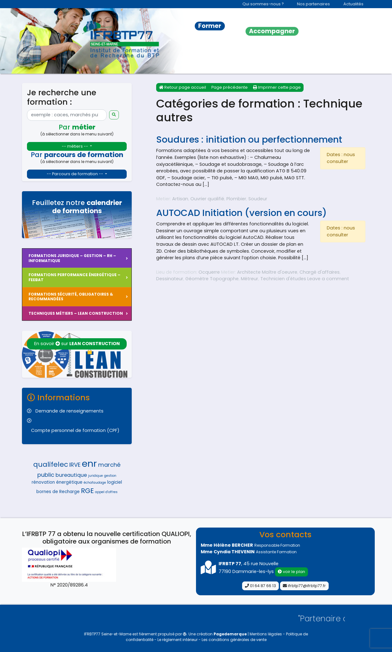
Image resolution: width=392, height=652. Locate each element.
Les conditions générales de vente (234, 639)
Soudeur (257, 199)
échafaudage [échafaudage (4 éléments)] (95, 482)
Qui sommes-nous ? (263, 4)
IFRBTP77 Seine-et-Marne (107, 634)
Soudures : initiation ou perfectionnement (249, 139)
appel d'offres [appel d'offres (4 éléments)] (106, 492)
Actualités (353, 4)
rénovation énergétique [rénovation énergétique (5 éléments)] (57, 482)
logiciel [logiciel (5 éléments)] (114, 482)
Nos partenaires (313, 4)
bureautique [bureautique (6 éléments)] (71, 475)
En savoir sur (77, 343)
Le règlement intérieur (178, 639)
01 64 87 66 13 (260, 585)
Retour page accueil (182, 87)
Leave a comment (328, 279)
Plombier (236, 199)
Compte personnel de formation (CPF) (75, 430)
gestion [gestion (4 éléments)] (110, 475)
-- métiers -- (75, 146)
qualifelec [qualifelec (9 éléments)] (50, 464)
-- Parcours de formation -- (75, 173)
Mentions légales (266, 634)
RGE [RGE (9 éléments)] (87, 491)
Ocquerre (209, 272)
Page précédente (229, 87)
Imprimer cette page (277, 87)
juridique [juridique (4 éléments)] (95, 475)
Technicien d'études (283, 279)
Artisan (180, 199)
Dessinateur (169, 279)
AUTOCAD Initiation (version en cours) (241, 213)
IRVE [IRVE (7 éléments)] (75, 465)
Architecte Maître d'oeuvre (267, 272)
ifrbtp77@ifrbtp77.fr (304, 585)
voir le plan (291, 571)
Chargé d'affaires (319, 272)
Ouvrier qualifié (207, 199)
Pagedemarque (230, 634)
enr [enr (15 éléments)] (89, 463)
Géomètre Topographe (212, 279)
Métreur (249, 279)
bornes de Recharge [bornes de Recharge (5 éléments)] (58, 492)
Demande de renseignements (69, 411)
